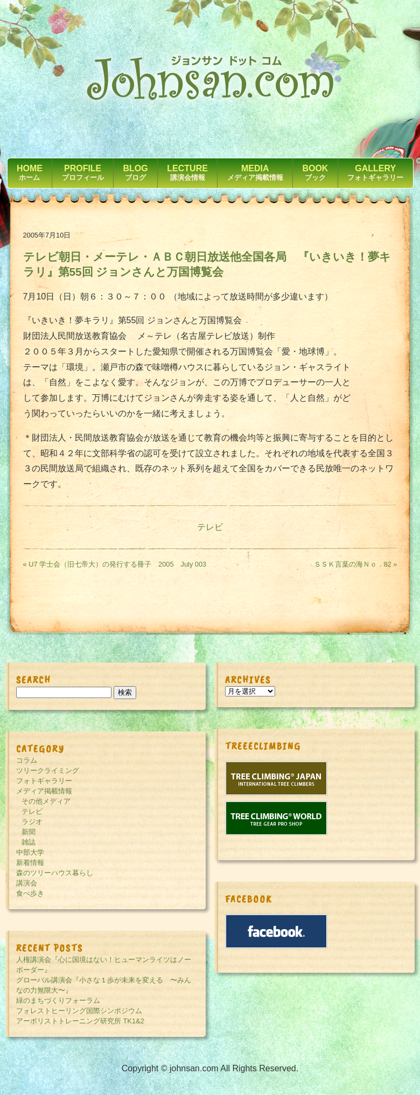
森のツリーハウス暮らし (54, 873)
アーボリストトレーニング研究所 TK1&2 (80, 1021)
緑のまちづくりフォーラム (58, 1000)
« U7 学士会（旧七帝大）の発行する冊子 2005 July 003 (115, 564)
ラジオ (32, 822)
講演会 (26, 883)
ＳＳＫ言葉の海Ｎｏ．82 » (355, 564)
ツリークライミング (47, 770)
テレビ (210, 527)
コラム (26, 760)
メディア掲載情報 (44, 791)
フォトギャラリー (44, 781)
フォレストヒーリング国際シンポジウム (79, 1011)
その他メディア (46, 801)
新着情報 (30, 863)
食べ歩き (30, 893)
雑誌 (29, 842)
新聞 (29, 832)
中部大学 (30, 852)
